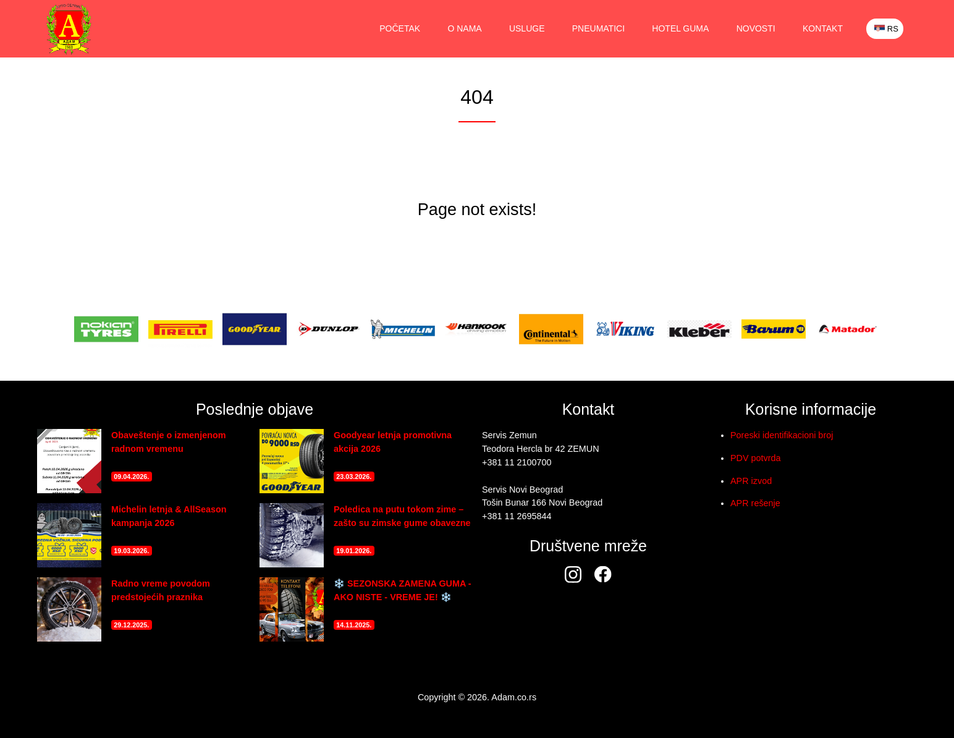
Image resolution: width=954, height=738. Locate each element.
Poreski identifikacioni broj (781, 435)
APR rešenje (755, 503)
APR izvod (751, 481)
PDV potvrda (755, 458)
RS (886, 28)
